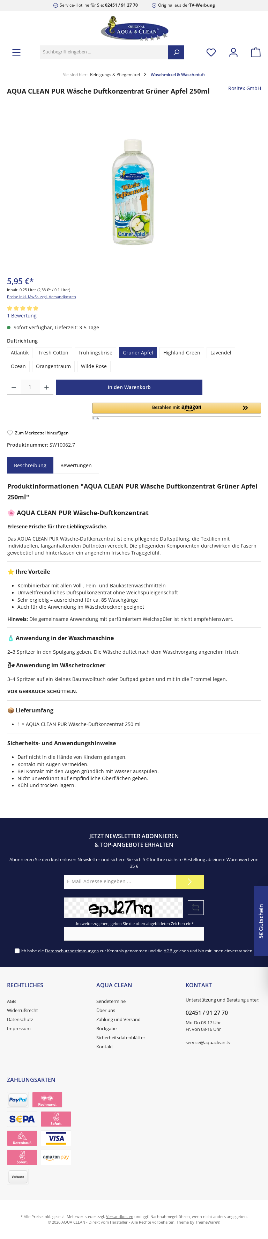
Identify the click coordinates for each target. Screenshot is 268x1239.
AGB (168, 950)
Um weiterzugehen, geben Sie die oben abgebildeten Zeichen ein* (134, 923)
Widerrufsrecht (22, 1010)
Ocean (18, 366)
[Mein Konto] (233, 52)
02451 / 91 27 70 (121, 5)
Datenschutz (20, 1019)
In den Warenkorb (129, 387)
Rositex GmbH (244, 88)
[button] (176, 411)
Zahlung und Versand (118, 1019)
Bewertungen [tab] (76, 465)
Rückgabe (106, 1029)
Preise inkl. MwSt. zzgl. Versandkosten (41, 296)
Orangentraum (53, 366)
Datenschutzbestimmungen (72, 950)
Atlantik (20, 353)
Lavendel (220, 353)
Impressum (19, 1029)
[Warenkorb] (253, 52)
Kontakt (104, 1047)
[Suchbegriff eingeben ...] (104, 52)
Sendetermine (111, 1001)
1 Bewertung (22, 316)
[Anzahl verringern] (14, 387)
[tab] (30, 465)
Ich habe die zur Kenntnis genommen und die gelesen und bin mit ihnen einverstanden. (137, 950)
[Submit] (190, 882)
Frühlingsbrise (95, 353)
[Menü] (16, 52)
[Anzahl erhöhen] (46, 387)
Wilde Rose (94, 366)
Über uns (105, 1010)
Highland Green (181, 353)
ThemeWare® (207, 1222)
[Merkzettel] (211, 52)
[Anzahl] (30, 387)
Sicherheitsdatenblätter (120, 1038)
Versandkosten (119, 1216)
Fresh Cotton (53, 353)
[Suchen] (176, 52)
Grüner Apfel (138, 353)
